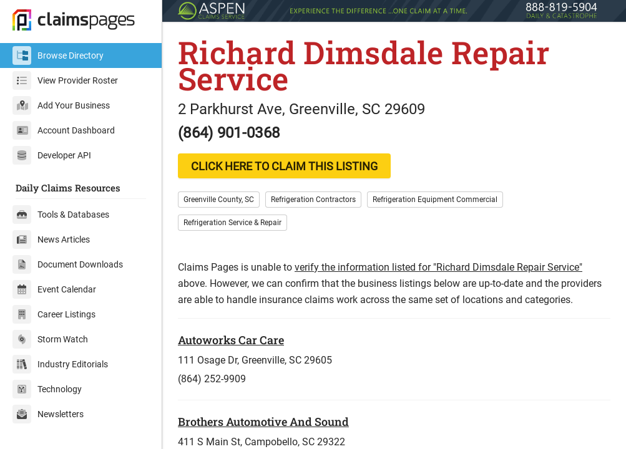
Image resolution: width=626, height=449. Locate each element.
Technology (47, 389)
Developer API (51, 155)
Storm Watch (50, 339)
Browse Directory (58, 55)
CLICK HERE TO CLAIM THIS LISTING (284, 166)
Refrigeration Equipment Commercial (435, 199)
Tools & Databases (60, 214)
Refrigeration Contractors (313, 199)
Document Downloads (67, 264)
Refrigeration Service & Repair (232, 222)
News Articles (51, 239)
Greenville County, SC (218, 199)
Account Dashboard (63, 130)
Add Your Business (61, 105)
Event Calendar (54, 289)
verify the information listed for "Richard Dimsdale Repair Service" (438, 267)
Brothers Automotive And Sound (263, 421)
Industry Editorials (60, 364)
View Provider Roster (65, 80)
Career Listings (53, 314)
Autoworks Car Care (231, 339)
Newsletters (48, 414)
